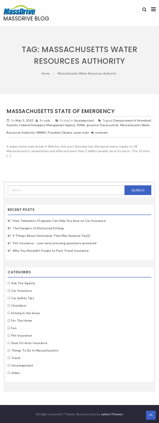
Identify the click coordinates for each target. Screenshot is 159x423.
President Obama (60, 132)
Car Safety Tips (22, 298)
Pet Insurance (21, 335)
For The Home (21, 320)
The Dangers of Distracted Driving (38, 228)
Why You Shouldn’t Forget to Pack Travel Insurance (51, 250)
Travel (15, 358)
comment (101, 132)
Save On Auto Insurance (29, 343)
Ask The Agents (23, 283)
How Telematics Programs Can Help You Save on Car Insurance (59, 220)
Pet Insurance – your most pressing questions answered (55, 243)
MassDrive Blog (26, 18)
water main (81, 132)
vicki (47, 120)
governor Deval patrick (103, 125)
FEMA (81, 125)
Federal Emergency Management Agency (47, 125)
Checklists (19, 305)
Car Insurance (21, 290)
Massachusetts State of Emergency (61, 111)
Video (15, 373)
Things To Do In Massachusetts (35, 350)
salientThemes (112, 414)
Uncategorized (84, 120)
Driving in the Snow (25, 313)
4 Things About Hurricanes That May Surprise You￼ (51, 235)
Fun (14, 328)
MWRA (41, 132)
